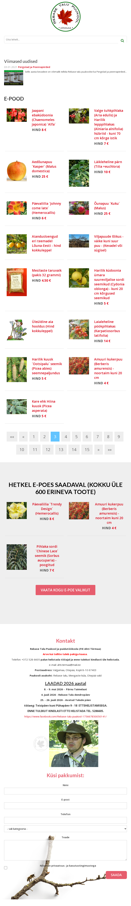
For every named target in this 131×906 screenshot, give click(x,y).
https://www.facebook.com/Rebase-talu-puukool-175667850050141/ (65, 716)
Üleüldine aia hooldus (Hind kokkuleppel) (43, 326)
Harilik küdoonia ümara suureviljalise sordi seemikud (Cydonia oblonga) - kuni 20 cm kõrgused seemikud (109, 284)
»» (110, 449)
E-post (65, 799)
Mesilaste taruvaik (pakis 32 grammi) (47, 272)
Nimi (65, 785)
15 (87, 449)
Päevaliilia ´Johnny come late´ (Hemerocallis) (46, 208)
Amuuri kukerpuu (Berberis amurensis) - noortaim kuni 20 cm (108, 368)
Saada (116, 875)
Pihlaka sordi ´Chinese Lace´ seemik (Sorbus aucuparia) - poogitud (47, 555)
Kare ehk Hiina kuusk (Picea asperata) (43, 406)
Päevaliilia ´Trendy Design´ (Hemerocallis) (47, 509)
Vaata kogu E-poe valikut (65, 590)
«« (12, 436)
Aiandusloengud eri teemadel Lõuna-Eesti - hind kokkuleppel (46, 243)
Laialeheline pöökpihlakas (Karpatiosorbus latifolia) (107, 329)
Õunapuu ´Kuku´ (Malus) (107, 205)
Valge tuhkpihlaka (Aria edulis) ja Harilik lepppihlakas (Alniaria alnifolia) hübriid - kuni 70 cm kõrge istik (108, 124)
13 (61, 449)
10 (21, 449)
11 (35, 449)
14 (74, 449)
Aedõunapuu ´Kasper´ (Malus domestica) (44, 166)
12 (48, 449)
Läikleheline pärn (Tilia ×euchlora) (108, 164)
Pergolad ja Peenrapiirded (34, 67)
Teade (65, 837)
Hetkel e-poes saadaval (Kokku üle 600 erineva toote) (66, 488)
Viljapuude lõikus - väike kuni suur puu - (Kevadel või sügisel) (108, 243)
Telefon (65, 814)
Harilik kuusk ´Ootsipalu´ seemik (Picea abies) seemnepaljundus (47, 366)
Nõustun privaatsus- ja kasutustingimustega (68, 865)
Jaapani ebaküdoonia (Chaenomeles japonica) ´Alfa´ (44, 117)
